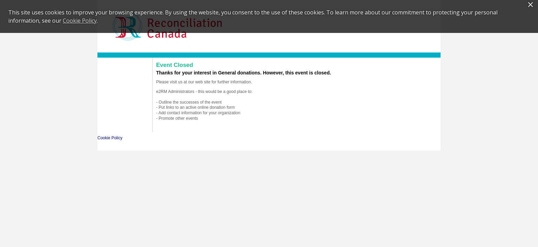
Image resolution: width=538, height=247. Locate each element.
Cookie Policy (109, 138)
